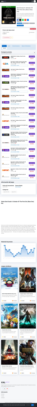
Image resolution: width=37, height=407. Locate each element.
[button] (35, 1)
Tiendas (2, 395)
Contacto (3, 397)
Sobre (9, 46)
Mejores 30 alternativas (26, 46)
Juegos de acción (6, 191)
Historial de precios (16, 46)
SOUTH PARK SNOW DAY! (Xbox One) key (9, 293)
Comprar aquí (32, 56)
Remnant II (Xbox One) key (7, 366)
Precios (4, 46)
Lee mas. (28, 404)
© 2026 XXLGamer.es (16, 402)
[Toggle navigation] (32, 1)
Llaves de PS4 (32, 23)
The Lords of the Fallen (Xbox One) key (27, 329)
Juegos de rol (13, 191)
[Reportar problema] (12, 37)
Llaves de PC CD (25, 23)
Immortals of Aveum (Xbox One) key (27, 366)
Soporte (4, 48)
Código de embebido (20, 25)
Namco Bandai (18, 186)
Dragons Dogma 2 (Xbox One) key (26, 293)
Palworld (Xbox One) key (6, 329)
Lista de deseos (6, 37)
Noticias (2, 394)
